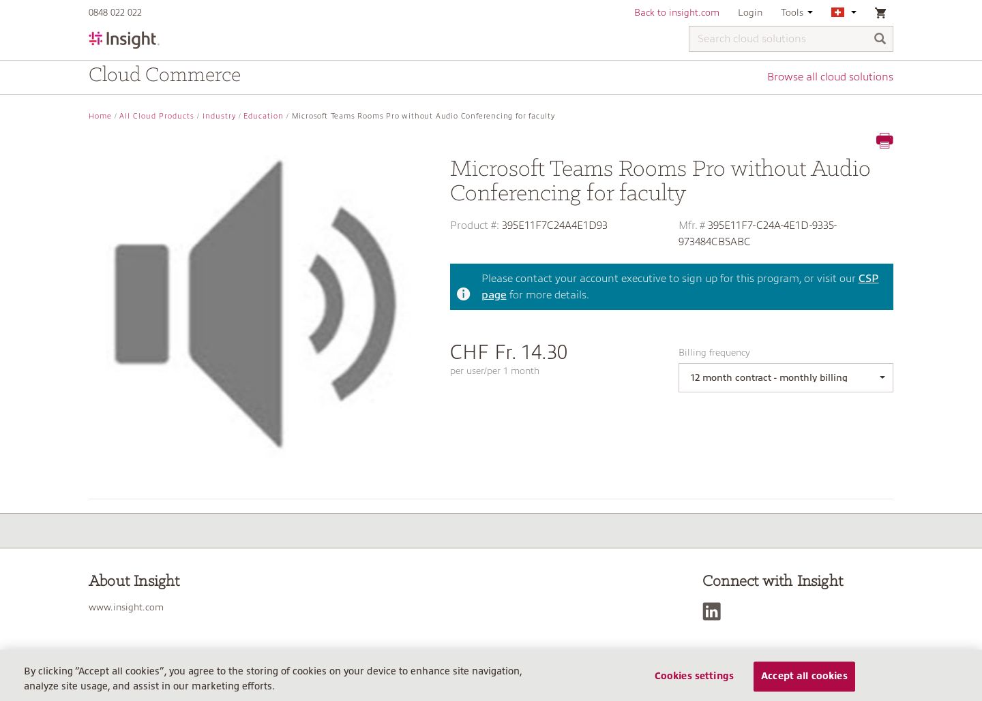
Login (750, 12)
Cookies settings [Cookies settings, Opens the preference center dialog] (694, 676)
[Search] (880, 40)
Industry (219, 116)
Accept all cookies (804, 676)
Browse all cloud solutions (830, 77)
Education (263, 116)
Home (100, 116)
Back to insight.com (676, 12)
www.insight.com (126, 607)
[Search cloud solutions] (791, 39)
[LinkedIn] (715, 611)
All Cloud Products (156, 116)
